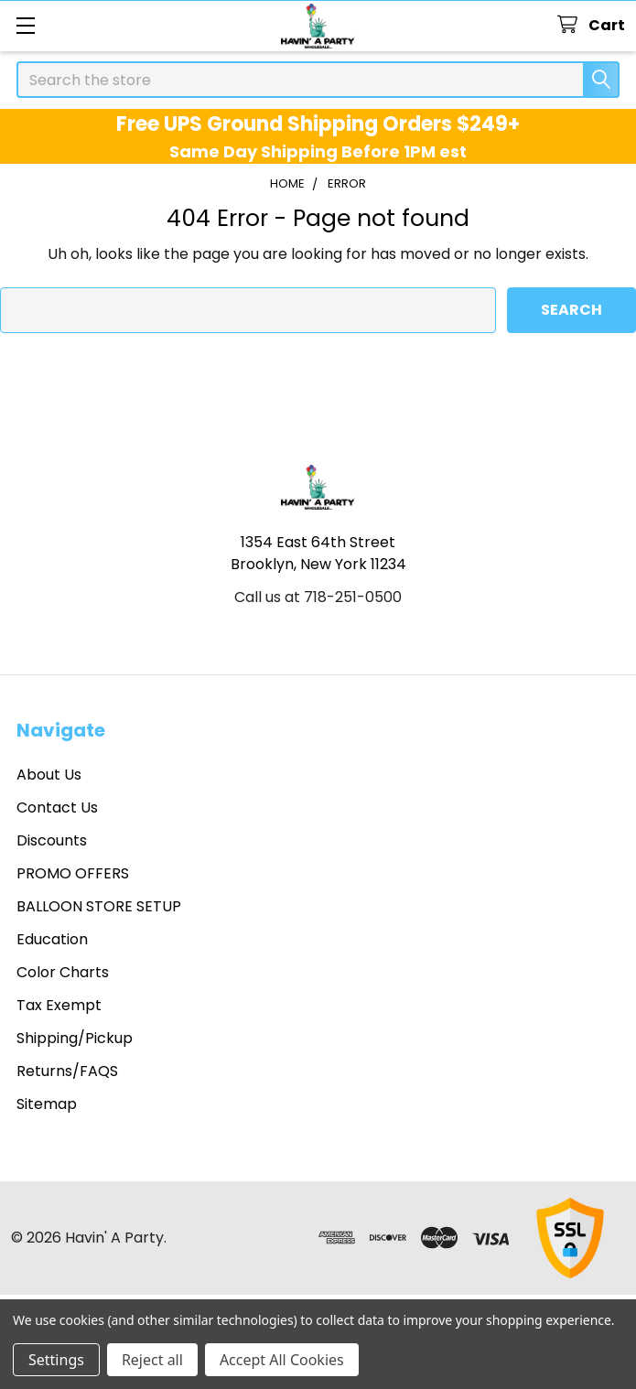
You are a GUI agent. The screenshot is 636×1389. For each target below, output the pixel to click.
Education (52, 939)
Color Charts (62, 972)
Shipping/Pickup (74, 1038)
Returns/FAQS (67, 1071)
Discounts (51, 840)
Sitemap (46, 1103)
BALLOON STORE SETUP (98, 906)
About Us (48, 774)
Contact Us (57, 807)
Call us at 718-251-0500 (318, 597)
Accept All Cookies (282, 1360)
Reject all (152, 1360)
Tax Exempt (59, 1005)
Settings (56, 1360)
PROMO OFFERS (72, 873)
